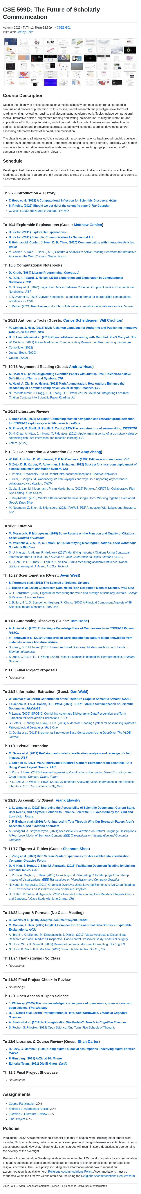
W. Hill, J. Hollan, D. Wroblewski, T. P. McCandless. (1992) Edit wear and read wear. (69, 459)
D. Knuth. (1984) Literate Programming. (44, 272)
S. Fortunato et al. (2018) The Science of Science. (49, 582)
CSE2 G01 (64, 27)
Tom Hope (79, 621)
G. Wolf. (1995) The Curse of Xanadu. (39, 210)
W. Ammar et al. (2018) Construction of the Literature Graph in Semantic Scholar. (70, 699)
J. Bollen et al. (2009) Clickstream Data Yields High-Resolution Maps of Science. (71, 587)
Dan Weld (78, 692)
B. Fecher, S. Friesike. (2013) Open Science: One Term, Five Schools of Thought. (62, 1027)
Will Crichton (111, 320)
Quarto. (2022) (18, 357)
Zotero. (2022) (18, 443)
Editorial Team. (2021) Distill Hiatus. (38, 1063)
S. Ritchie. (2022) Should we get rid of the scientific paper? (59, 205)
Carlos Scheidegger (80, 320)
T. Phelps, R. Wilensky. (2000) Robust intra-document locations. (63, 474)
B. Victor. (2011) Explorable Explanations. (37, 232)
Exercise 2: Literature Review (28, 1113)
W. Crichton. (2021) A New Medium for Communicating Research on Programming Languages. (70, 342)
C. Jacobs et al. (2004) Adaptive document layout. (48, 920)
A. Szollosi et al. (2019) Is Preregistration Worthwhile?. (67, 1022)
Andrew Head (81, 367)
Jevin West (69, 575)
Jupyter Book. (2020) (22, 352)
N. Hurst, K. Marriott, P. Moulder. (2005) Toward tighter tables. (57, 949)
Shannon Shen (75, 849)
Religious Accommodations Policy (70, 1171)
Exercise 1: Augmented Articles (29, 1108)
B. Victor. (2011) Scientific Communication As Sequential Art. (51, 237)
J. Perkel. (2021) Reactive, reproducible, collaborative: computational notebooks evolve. (71, 306)
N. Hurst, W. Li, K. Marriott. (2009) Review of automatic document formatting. (67, 944)
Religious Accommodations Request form (108, 1176)
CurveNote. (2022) (21, 347)
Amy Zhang (91, 452)
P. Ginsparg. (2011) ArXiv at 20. (35, 1058)
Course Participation (22, 1103)
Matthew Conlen (88, 225)
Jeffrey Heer (25, 31)
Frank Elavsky (68, 800)
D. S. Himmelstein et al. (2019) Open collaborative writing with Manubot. (73, 337)
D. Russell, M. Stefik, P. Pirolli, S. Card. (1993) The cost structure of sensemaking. (73, 428)
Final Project (17, 1119)
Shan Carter (88, 1042)
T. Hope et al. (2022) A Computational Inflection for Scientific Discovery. (63, 200)
